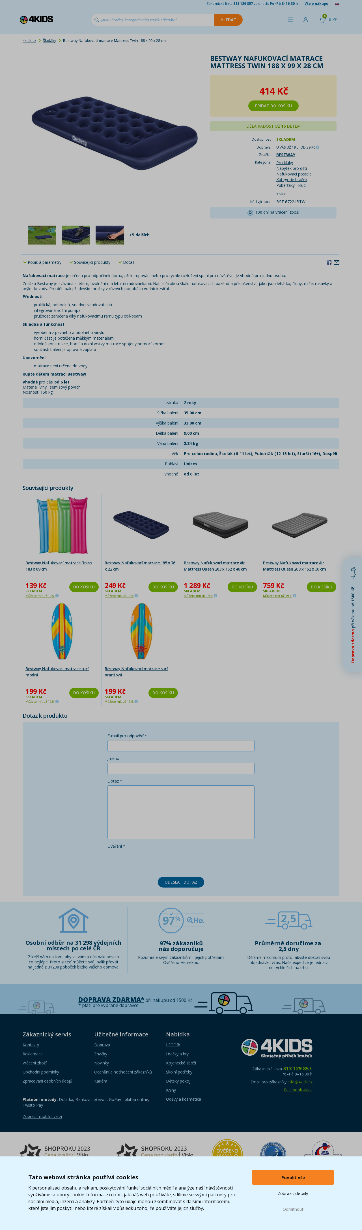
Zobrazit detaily (293, 1193)
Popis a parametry (44, 262)
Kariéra (100, 1081)
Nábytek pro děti (291, 168)
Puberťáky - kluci (291, 185)
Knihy (171, 1090)
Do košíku (84, 587)
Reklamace (33, 1054)
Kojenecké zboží (181, 1063)
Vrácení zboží (35, 1063)
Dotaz (128, 262)
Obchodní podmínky (41, 1072)
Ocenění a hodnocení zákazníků (123, 1072)
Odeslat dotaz (181, 882)
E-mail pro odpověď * (127, 735)
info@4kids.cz (300, 1082)
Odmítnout (293, 1209)
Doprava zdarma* (111, 999)
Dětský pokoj (178, 1081)
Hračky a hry (177, 1054)
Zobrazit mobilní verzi (42, 1116)
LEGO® (173, 1044)
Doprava (102, 1044)
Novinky (101, 1063)
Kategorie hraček (291, 179)
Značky (100, 1054)
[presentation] (150, 861)
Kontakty (31, 1044)
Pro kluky (284, 162)
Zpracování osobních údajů (47, 1081)
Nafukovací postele (294, 174)
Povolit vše (293, 1177)
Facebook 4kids (298, 1089)
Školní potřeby (179, 1072)
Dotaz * (114, 781)
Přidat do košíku (273, 105)
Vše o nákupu (316, 3)
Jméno (113, 758)
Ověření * (116, 846)
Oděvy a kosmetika (183, 1099)
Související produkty (92, 262)
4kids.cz (29, 40)
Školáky (49, 40)
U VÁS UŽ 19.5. (295, 147)
